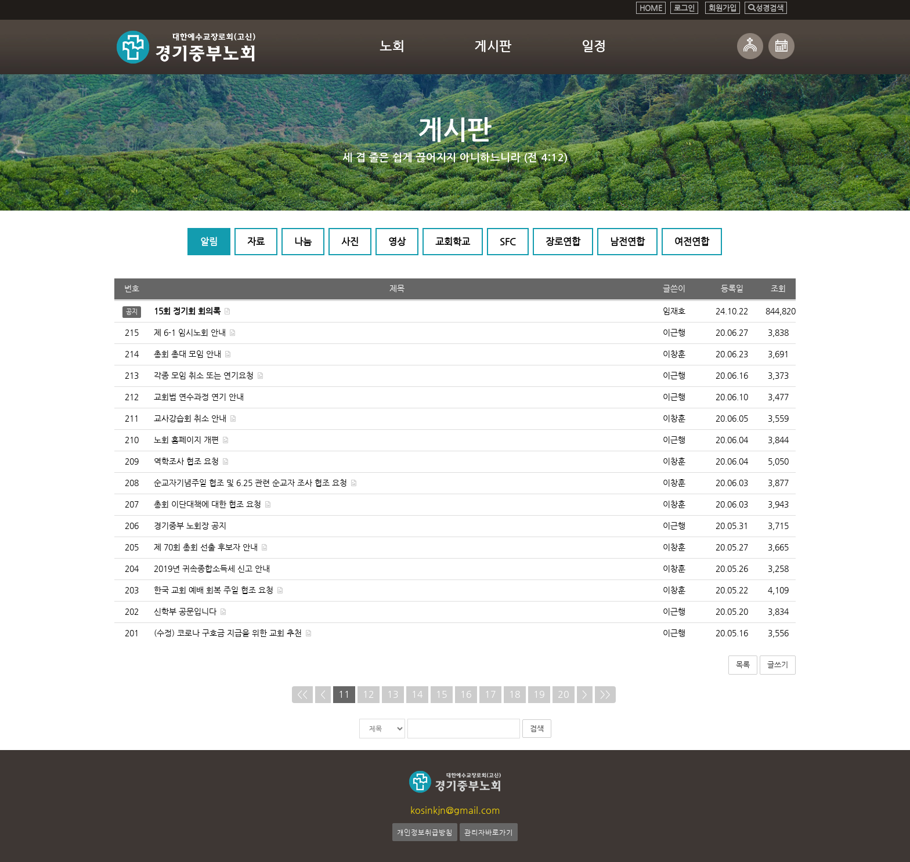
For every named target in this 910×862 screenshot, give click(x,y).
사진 (350, 242)
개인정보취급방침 (425, 832)
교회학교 (452, 242)
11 (344, 694)
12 (368, 694)
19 (539, 694)
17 (490, 694)
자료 (256, 242)
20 (563, 694)
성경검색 (765, 7)
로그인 (684, 7)
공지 (132, 312)
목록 (743, 665)
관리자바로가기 (488, 832)
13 (393, 694)
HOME (651, 7)
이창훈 (674, 355)
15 (441, 694)
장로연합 (563, 242)
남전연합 (627, 242)
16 (466, 694)
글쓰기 (777, 665)
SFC (508, 242)
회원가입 (722, 7)
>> (605, 694)
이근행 (674, 333)
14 (417, 694)
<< (302, 694)
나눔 (303, 242)
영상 (397, 242)
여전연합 (691, 242)
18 (515, 694)
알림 (209, 242)
